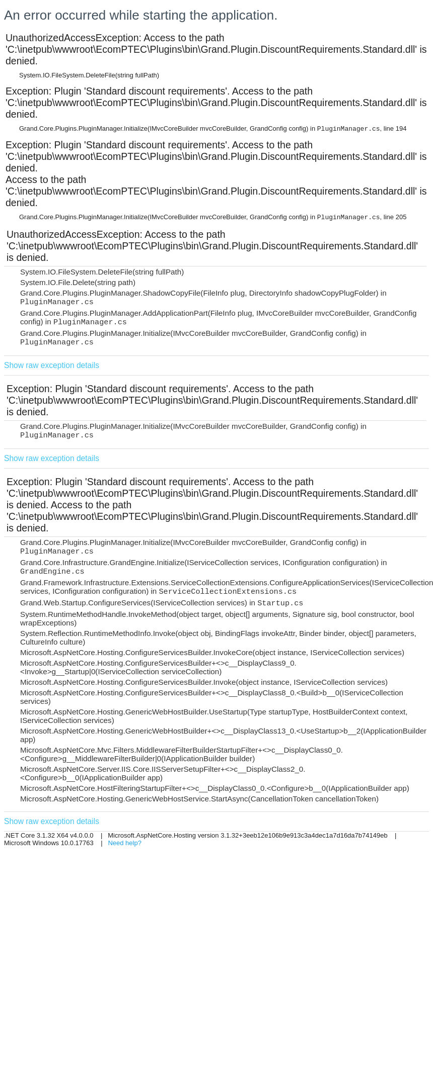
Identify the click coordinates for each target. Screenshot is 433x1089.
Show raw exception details (51, 365)
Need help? (124, 843)
